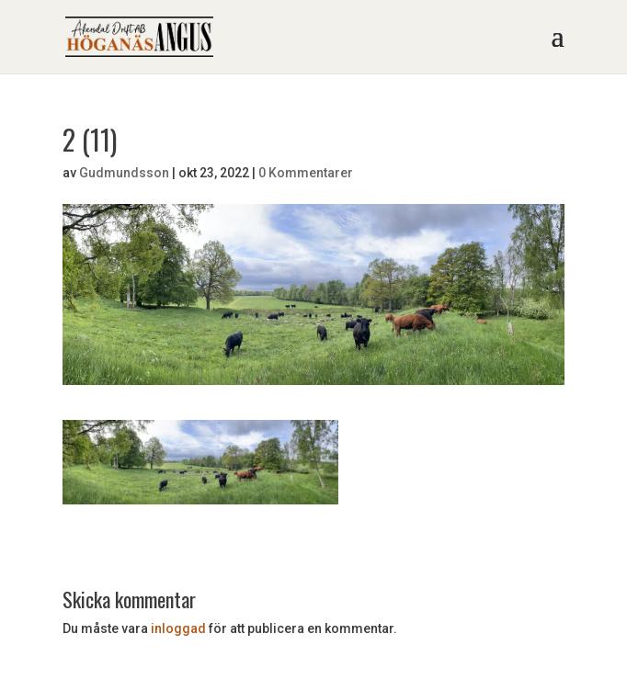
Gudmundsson (124, 172)
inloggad (178, 628)
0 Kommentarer (305, 172)
